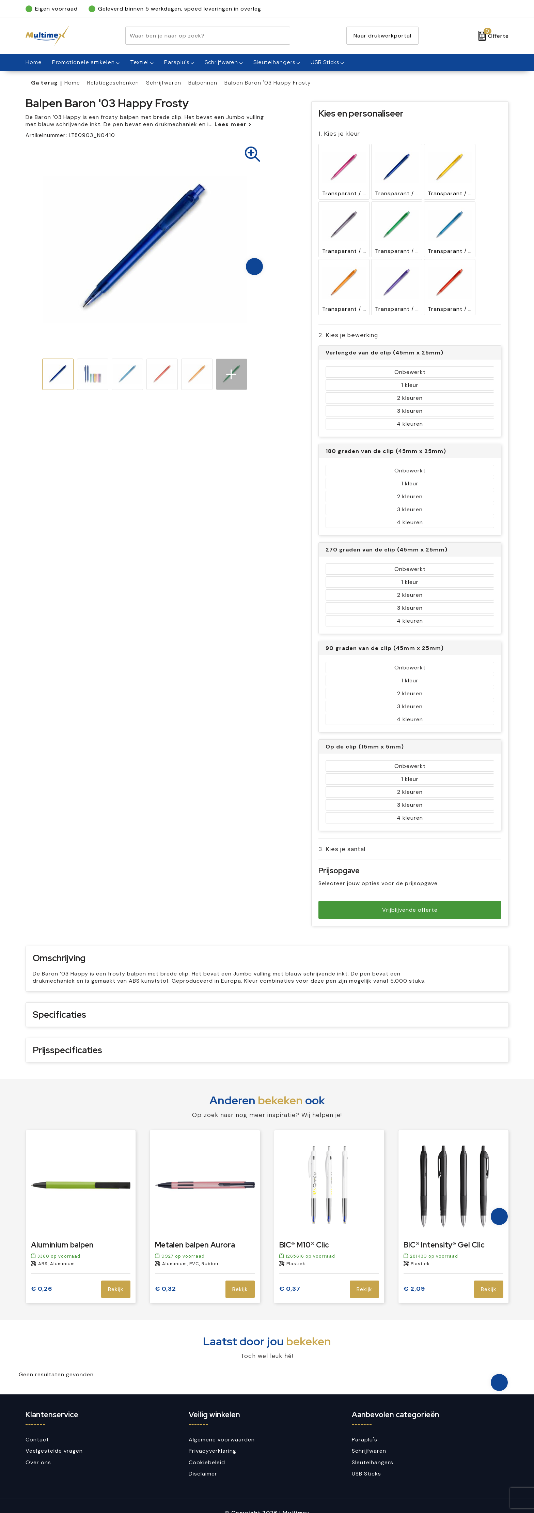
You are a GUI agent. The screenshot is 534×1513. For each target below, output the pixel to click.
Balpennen (202, 82)
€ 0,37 (289, 1275)
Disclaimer (203, 1459)
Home (72, 82)
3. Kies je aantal (341, 827)
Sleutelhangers (274, 62)
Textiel (139, 62)
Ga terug (44, 82)
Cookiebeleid (207, 1448)
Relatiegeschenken (113, 82)
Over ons (38, 1448)
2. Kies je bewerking (348, 313)
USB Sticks (325, 62)
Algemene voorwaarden (222, 1425)
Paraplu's (176, 62)
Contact (37, 1425)
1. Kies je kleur (339, 133)
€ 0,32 (165, 1275)
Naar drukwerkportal (382, 35)
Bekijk (116, 1275)
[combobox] (199, 35)
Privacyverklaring (212, 1436)
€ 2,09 (414, 1275)
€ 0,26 (41, 1275)
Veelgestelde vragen (54, 1436)
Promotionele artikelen (83, 62)
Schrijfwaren (221, 62)
